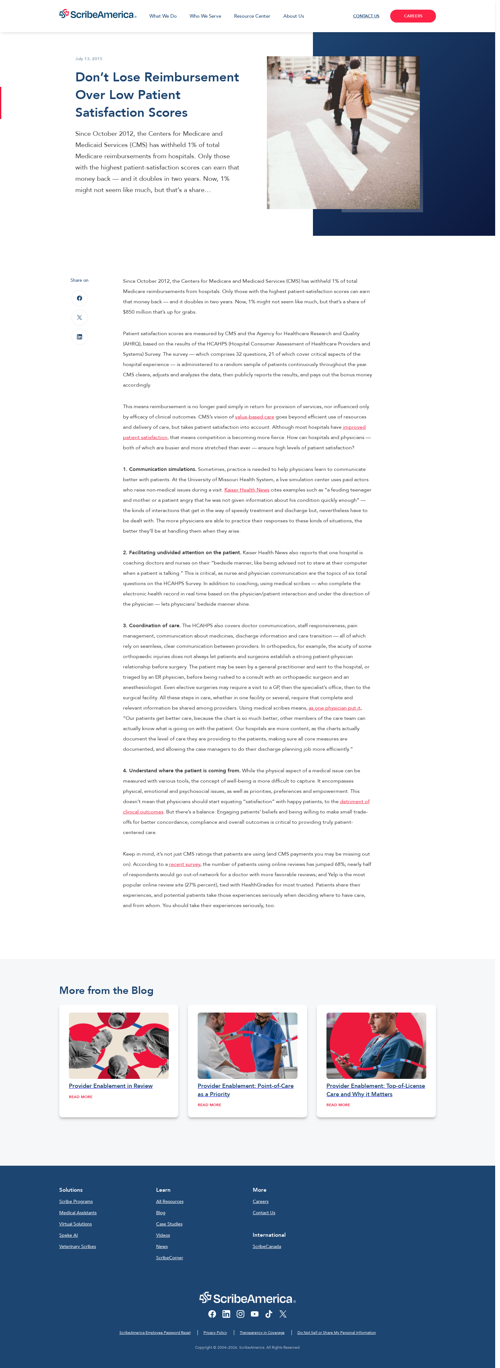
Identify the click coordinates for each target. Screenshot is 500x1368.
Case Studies (169, 1224)
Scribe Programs (76, 1201)
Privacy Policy (215, 1332)
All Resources (170, 1201)
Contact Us (264, 1213)
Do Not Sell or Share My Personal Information (336, 1332)
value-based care (254, 416)
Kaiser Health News (246, 489)
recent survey (184, 864)
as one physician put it (335, 708)
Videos (163, 1235)
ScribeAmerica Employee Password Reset (155, 1332)
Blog (160, 1213)
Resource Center (252, 16)
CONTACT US (366, 16)
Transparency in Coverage (262, 1332)
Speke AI (68, 1235)
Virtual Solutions (75, 1224)
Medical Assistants (78, 1213)
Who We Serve (205, 16)
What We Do (163, 16)
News (162, 1247)
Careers (261, 1201)
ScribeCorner (169, 1258)
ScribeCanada (267, 1247)
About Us (293, 16)
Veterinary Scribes (77, 1247)
